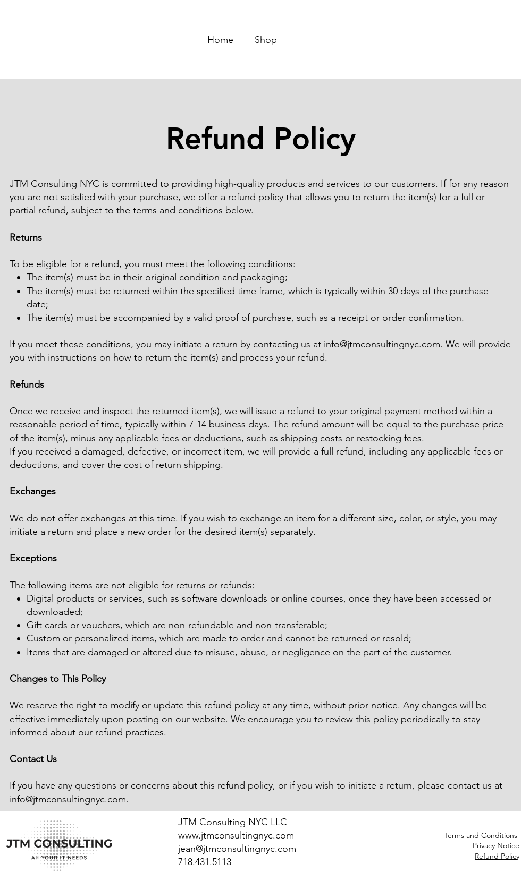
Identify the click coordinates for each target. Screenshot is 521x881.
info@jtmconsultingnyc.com (382, 344)
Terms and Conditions (480, 835)
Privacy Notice (496, 845)
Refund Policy (497, 856)
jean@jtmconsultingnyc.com (237, 848)
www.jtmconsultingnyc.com (236, 835)
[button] (384, 35)
